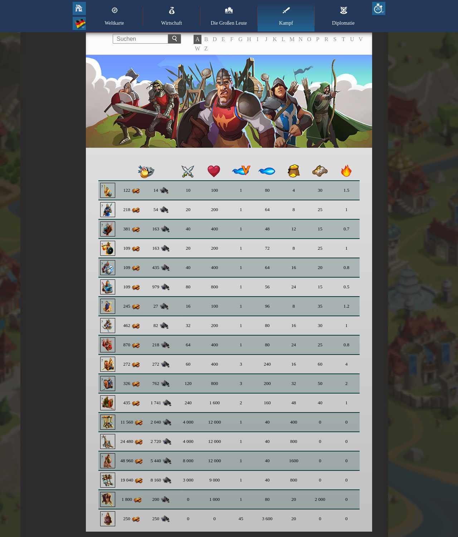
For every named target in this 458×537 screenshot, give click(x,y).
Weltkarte (114, 16)
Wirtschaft (171, 16)
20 (378, 8)
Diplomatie (343, 16)
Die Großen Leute (229, 16)
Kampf (286, 16)
